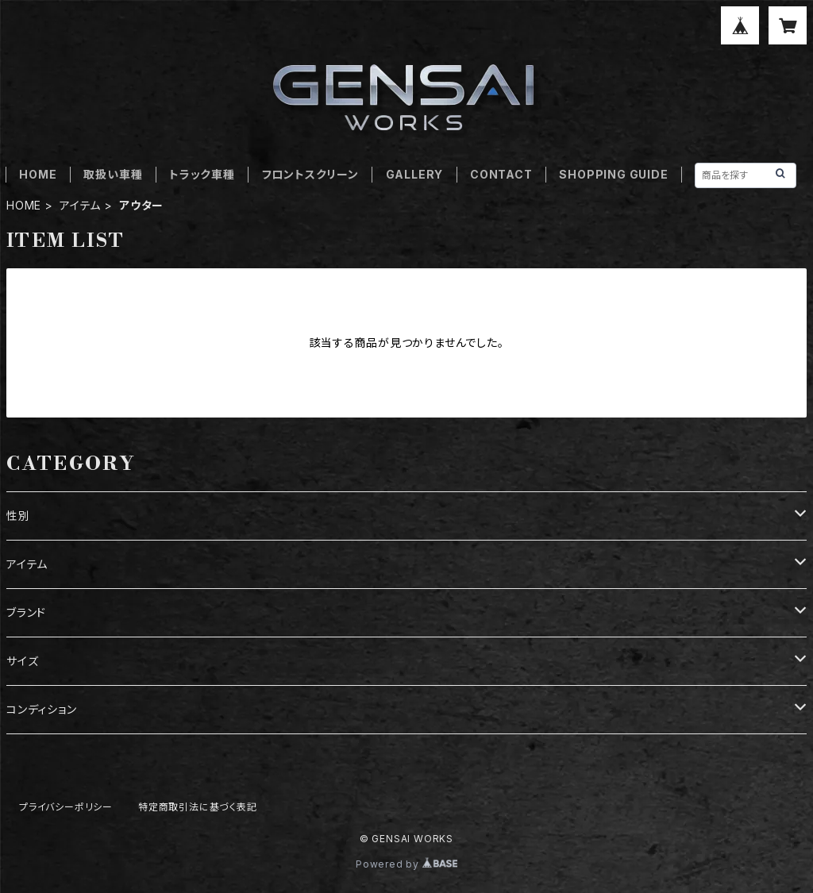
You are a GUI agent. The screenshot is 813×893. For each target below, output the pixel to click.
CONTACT (501, 174)
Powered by (406, 864)
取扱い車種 (112, 174)
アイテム (80, 205)
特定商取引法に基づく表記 (197, 807)
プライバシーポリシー (66, 807)
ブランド (26, 612)
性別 (18, 515)
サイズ (22, 661)
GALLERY (415, 174)
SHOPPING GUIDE (613, 174)
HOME (37, 174)
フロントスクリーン (310, 174)
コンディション (41, 709)
